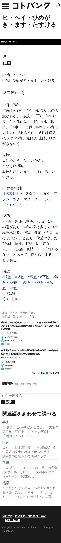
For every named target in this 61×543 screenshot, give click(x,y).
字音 (22, 384)
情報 (31, 316)
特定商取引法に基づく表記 (30, 516)
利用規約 (7, 516)
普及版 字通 (6, 42)
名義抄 (11, 194)
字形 (29, 384)
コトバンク (31, 5)
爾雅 (18, 243)
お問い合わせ (12, 520)
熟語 (35, 384)
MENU (6, 6)
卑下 (53, 221)
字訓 (16, 384)
